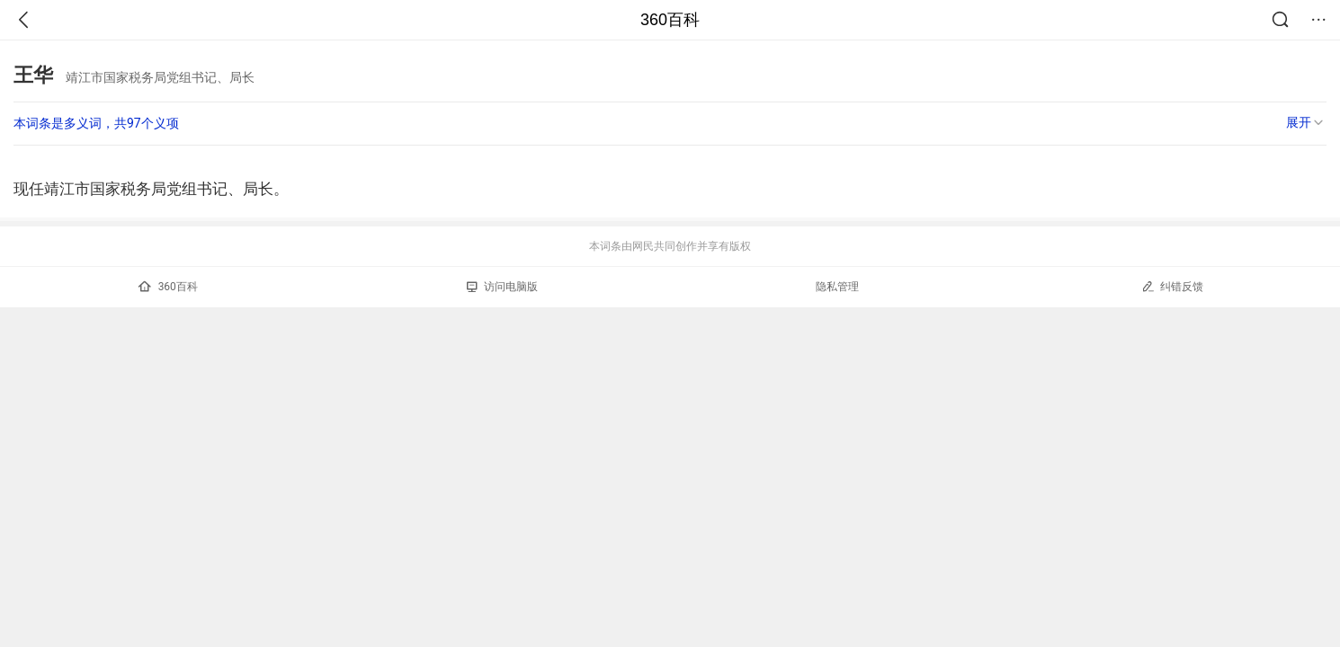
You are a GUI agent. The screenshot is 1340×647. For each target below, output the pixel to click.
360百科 (670, 20)
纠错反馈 (1172, 286)
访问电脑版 (502, 286)
